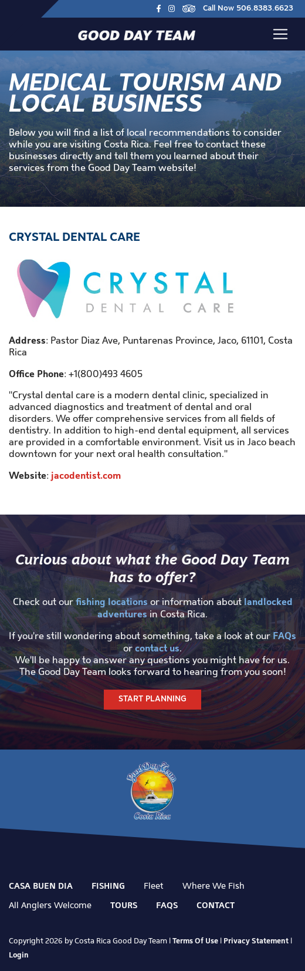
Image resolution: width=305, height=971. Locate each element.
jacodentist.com (86, 475)
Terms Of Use (195, 940)
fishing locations (112, 601)
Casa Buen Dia (41, 886)
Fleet (154, 886)
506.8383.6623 (264, 8)
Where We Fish (213, 886)
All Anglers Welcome (50, 905)
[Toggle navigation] (280, 34)
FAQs (284, 635)
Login (19, 954)
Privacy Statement (256, 940)
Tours (123, 905)
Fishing (108, 886)
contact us (157, 648)
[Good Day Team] (136, 35)
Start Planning (152, 699)
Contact (215, 905)
